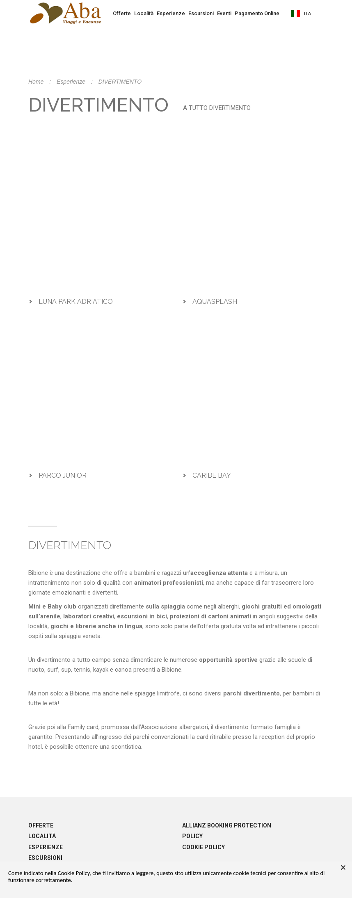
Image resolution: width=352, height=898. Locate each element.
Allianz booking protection (226, 825)
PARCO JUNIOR (63, 475)
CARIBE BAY (211, 475)
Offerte (122, 13)
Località (143, 13)
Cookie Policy (73, 873)
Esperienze (171, 13)
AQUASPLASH (214, 301)
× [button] (343, 868)
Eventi (224, 13)
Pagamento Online (257, 13)
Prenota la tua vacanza (176, 38)
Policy (192, 836)
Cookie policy (203, 847)
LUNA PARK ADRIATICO (76, 301)
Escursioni (201, 13)
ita (301, 13)
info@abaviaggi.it (228, 127)
